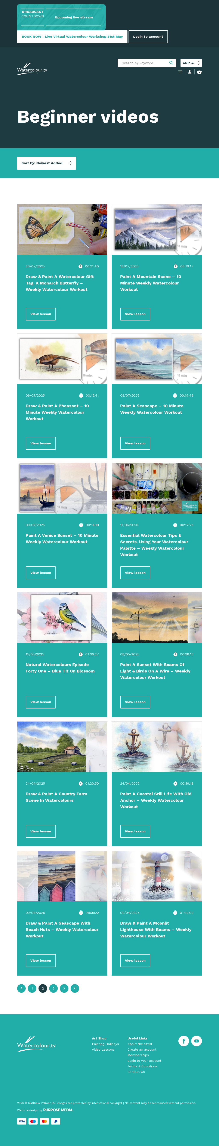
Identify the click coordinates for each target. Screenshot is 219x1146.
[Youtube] (196, 1041)
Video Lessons (103, 1049)
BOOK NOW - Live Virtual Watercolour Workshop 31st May (72, 37)
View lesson (40, 314)
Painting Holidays (105, 1044)
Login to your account (144, 1061)
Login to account (148, 37)
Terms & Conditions (142, 1066)
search (171, 62)
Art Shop (99, 1038)
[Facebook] (183, 1041)
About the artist (139, 1044)
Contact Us (136, 1072)
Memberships (138, 1055)
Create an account (141, 1049)
